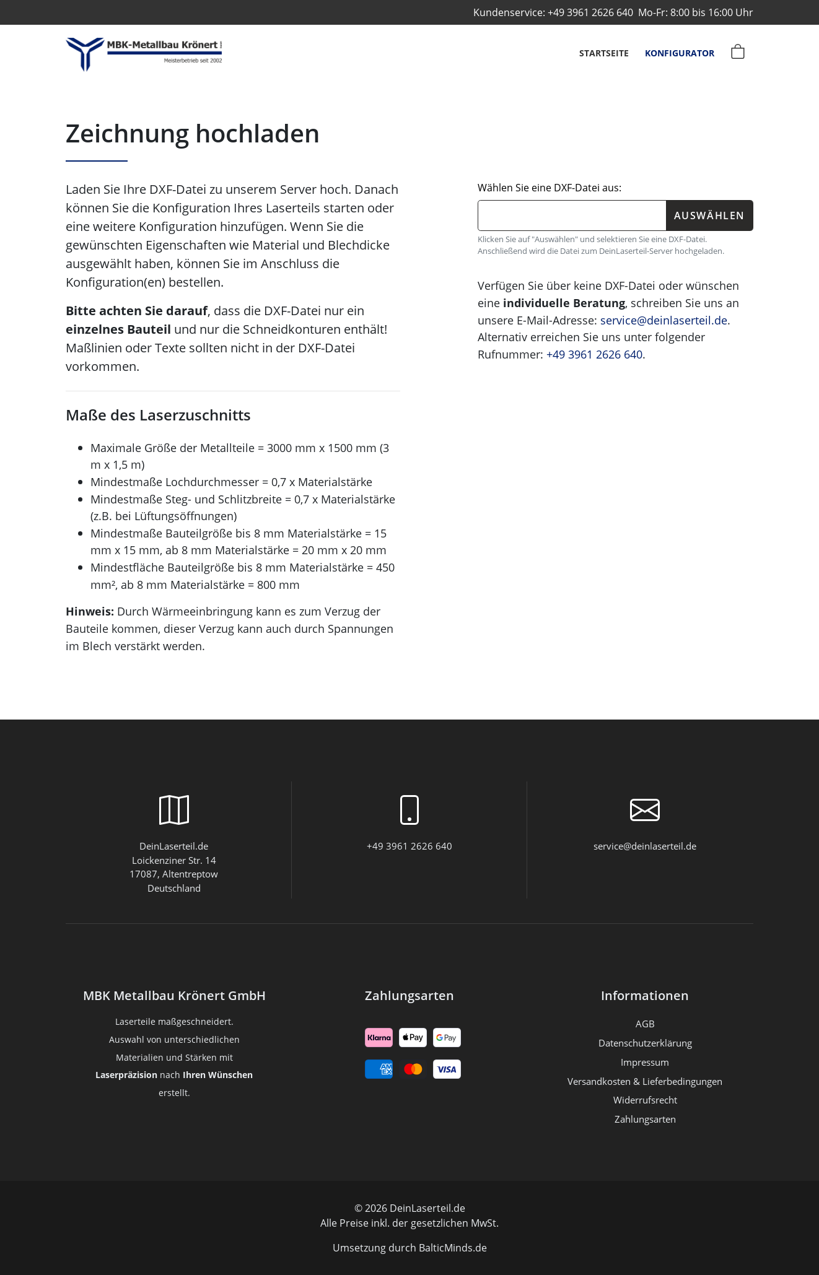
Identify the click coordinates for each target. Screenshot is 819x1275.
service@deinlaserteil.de (663, 320)
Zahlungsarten (409, 995)
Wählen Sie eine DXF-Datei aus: (549, 187)
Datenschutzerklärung (645, 1043)
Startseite (604, 53)
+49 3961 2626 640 (590, 12)
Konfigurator (679, 53)
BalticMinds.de (453, 1248)
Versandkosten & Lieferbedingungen (644, 1081)
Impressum (645, 1062)
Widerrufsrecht (645, 1100)
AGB (645, 1023)
